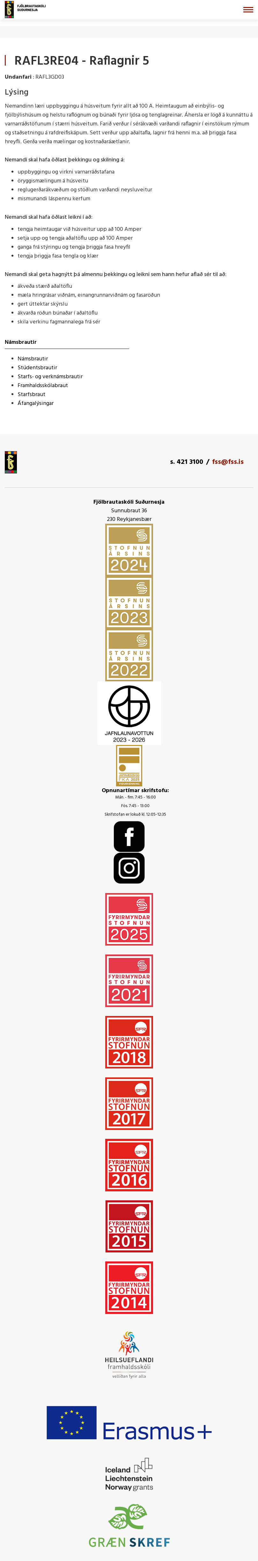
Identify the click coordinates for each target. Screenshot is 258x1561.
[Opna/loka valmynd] (248, 9)
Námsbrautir (33, 359)
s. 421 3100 (186, 462)
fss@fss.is (228, 462)
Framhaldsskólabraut (43, 385)
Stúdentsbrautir (37, 368)
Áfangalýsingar (36, 403)
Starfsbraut (31, 394)
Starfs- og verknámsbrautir (50, 376)
